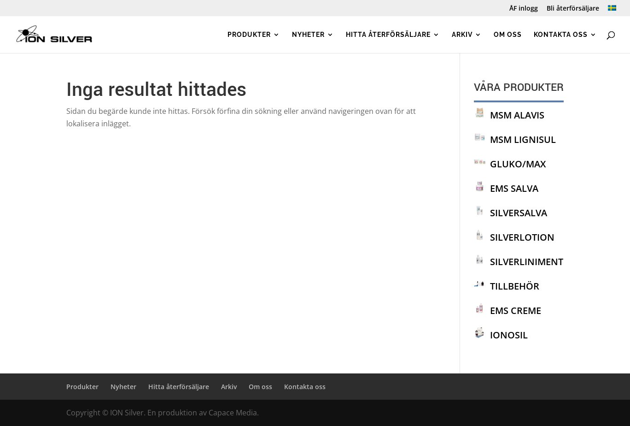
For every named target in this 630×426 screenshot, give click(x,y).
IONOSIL (509, 335)
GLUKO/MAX (518, 164)
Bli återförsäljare (573, 8)
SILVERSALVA (518, 213)
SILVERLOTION (522, 237)
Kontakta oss (561, 34)
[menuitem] (612, 11)
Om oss (508, 34)
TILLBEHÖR (514, 286)
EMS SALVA (514, 188)
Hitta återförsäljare (388, 34)
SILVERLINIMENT (526, 261)
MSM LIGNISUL (523, 139)
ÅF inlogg (523, 8)
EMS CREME (515, 310)
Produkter (249, 34)
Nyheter (308, 34)
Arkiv (462, 34)
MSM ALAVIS (517, 115)
